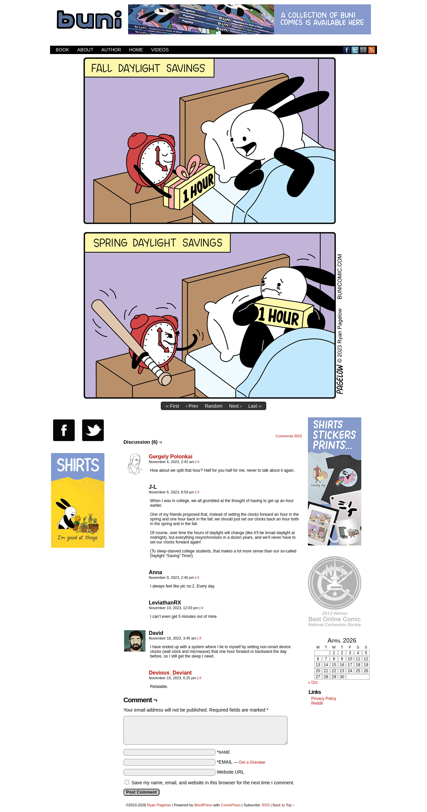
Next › (235, 406)
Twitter (355, 50)
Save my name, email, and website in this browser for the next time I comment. (213, 782)
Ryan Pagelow (159, 805)
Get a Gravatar (252, 762)
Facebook (347, 50)
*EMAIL (241, 762)
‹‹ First (172, 406)
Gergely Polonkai (170, 456)
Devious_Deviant (170, 673)
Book (62, 49)
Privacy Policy (323, 698)
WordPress (203, 805)
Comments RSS (289, 436)
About (85, 49)
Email (363, 50)
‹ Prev (192, 406)
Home (136, 49)
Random (214, 406)
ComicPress (231, 805)
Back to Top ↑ (284, 805)
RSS (372, 50)
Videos (160, 49)
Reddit (317, 703)
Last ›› (255, 406)
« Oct (313, 682)
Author (111, 49)
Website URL (230, 772)
